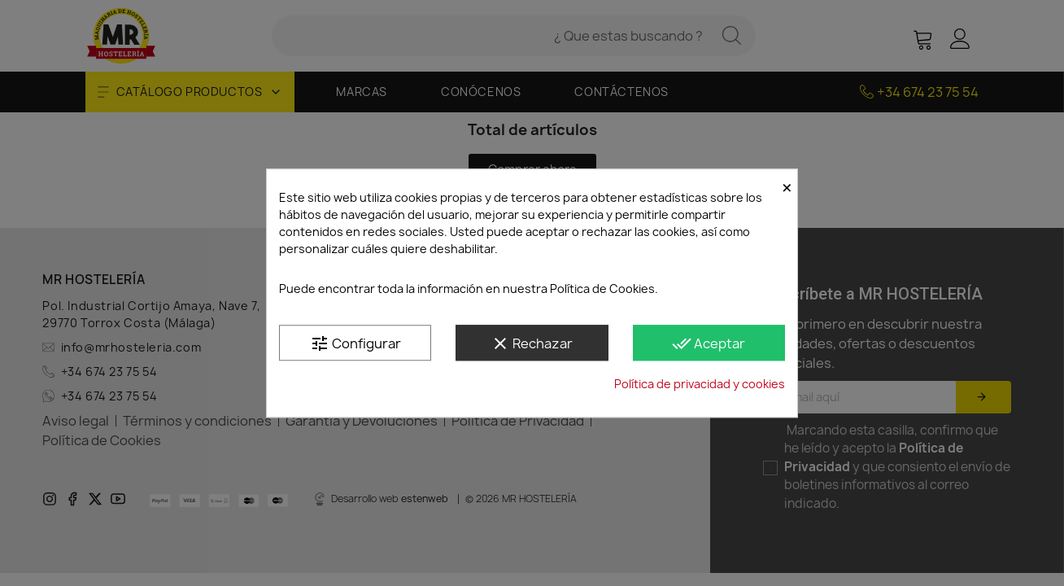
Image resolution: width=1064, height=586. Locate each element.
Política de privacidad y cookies (699, 383)
